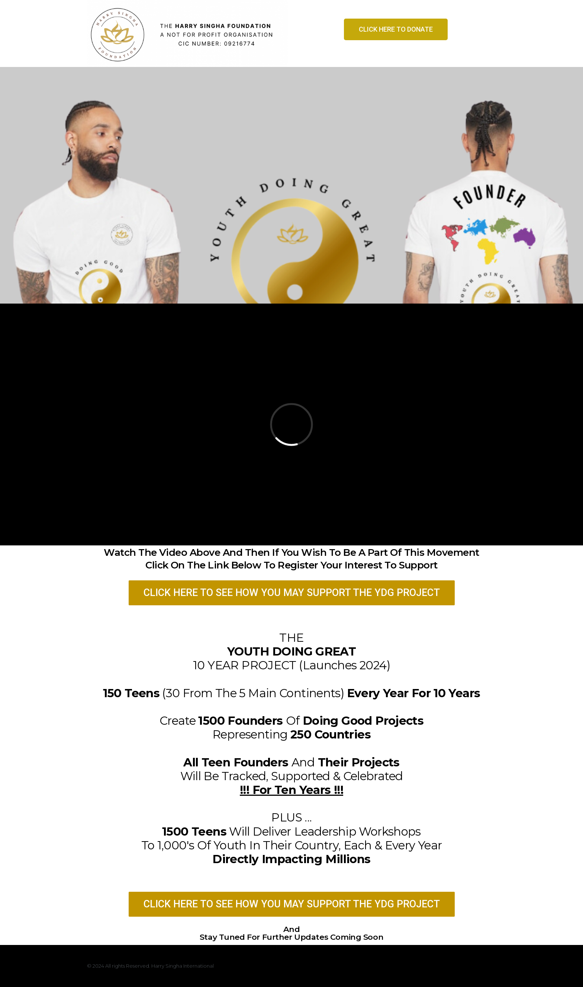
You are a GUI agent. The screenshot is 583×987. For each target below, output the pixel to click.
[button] (396, 29)
